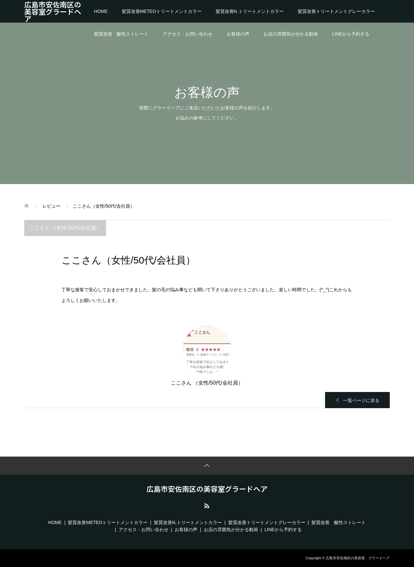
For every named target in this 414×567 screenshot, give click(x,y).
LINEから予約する (350, 33)
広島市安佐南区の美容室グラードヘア (52, 11)
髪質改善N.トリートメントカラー (250, 11)
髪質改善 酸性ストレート (121, 33)
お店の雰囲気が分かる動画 (291, 33)
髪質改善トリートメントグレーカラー (336, 11)
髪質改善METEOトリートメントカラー (162, 11)
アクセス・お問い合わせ (187, 33)
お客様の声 (238, 33)
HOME (101, 11)
